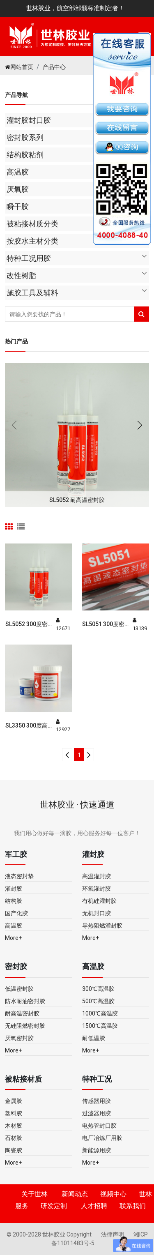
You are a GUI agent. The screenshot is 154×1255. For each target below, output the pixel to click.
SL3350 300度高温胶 (29, 726)
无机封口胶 (96, 913)
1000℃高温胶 (100, 1013)
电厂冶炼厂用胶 (102, 1138)
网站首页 (19, 67)
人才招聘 (94, 1206)
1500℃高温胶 (100, 1025)
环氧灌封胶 (96, 888)
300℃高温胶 (98, 989)
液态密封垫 (19, 876)
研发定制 (54, 1206)
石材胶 (13, 1138)
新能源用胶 (96, 1150)
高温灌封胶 (96, 876)
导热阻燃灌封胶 (102, 925)
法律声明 (113, 1234)
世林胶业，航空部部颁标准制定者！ (75, 8)
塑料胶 (13, 1113)
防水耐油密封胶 (25, 1001)
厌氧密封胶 (19, 1038)
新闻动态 (75, 1194)
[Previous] (67, 754)
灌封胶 (13, 888)
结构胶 (13, 901)
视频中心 (113, 1194)
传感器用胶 (96, 1101)
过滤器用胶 (96, 1113)
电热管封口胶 (99, 1125)
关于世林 (34, 1194)
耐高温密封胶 (22, 1013)
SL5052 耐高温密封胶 (77, 500)
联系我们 (133, 1206)
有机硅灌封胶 (99, 901)
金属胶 (13, 1101)
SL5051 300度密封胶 (106, 625)
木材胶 (13, 1125)
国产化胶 (16, 913)
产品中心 (54, 67)
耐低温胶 (93, 1038)
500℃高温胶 (98, 1001)
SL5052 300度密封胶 (29, 625)
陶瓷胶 (13, 1150)
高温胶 (13, 925)
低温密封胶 (19, 989)
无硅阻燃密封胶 (25, 1025)
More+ (13, 938)
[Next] (89, 754)
